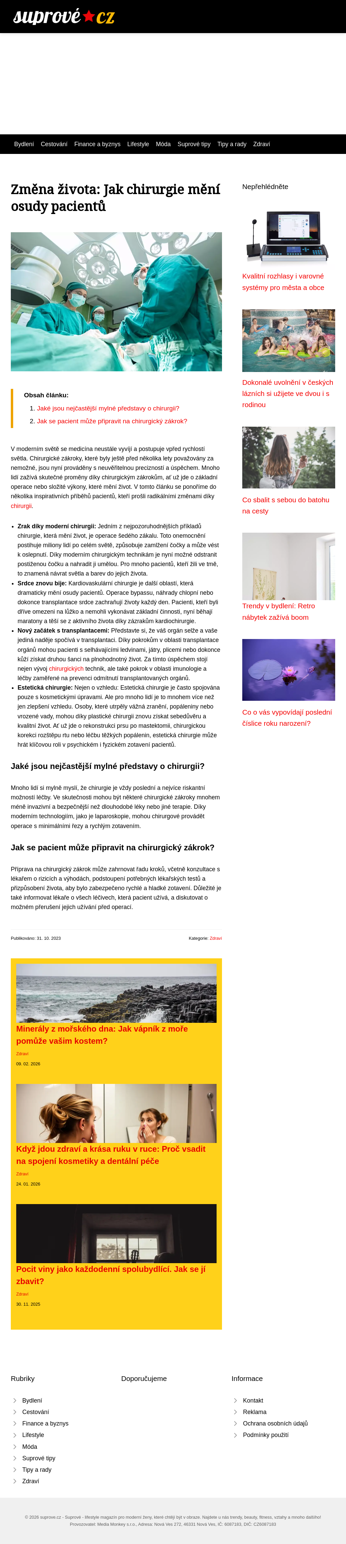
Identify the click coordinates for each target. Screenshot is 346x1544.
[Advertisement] (173, 83)
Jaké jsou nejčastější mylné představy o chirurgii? (108, 408)
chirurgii (21, 506)
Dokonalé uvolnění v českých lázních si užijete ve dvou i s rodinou (287, 393)
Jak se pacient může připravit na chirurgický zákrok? (112, 421)
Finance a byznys (97, 144)
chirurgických (66, 668)
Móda (163, 144)
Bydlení (24, 144)
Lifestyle (138, 144)
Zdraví (261, 144)
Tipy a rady (231, 144)
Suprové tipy (194, 144)
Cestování (54, 144)
